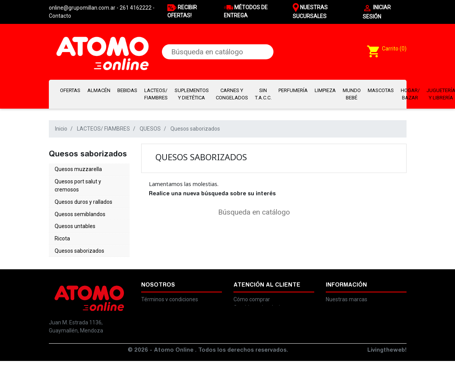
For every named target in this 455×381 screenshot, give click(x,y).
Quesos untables (75, 218)
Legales (150, 295)
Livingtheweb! (387, 370)
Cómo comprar (251, 287)
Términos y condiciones (169, 287)
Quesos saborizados (79, 239)
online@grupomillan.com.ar (82, 350)
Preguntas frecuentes (260, 303)
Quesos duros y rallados (83, 197)
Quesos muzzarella (78, 168)
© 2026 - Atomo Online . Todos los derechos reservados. (208, 370)
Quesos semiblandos (80, 208)
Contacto (60, 16)
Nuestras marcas (346, 287)
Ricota (62, 228)
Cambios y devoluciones (262, 295)
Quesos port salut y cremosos (78, 183)
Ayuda (334, 295)
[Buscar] (218, 51)
